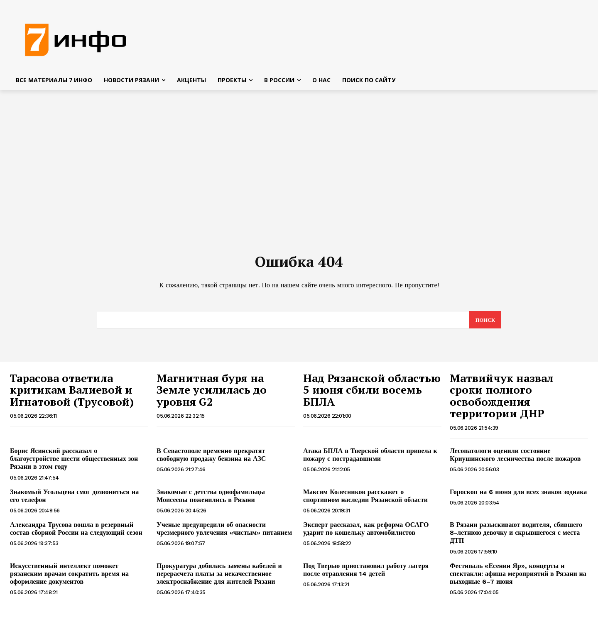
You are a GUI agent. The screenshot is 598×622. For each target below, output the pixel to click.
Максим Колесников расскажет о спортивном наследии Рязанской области (365, 499)
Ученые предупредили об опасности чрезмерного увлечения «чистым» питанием (224, 531)
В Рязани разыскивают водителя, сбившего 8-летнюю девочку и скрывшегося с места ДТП (516, 535)
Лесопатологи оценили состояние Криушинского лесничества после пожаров (515, 457)
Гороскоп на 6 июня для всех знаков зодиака (518, 495)
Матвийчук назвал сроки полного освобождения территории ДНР (502, 399)
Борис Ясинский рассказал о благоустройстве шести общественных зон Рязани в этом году (74, 461)
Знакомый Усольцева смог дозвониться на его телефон (74, 499)
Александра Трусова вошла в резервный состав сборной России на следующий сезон (76, 531)
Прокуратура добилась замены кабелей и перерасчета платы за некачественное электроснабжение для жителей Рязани (219, 576)
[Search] (484, 322)
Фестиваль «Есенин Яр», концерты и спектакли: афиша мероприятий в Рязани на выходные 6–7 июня (518, 576)
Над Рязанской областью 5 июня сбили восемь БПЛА (372, 392)
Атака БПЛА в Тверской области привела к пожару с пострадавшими (370, 457)
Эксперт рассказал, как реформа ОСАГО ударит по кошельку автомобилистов (366, 531)
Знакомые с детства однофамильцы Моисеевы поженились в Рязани (211, 499)
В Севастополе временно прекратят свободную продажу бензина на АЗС (211, 457)
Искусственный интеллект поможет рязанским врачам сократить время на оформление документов (69, 576)
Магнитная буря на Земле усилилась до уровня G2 (212, 392)
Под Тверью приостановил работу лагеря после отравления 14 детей (366, 572)
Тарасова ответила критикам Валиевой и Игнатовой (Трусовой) (72, 392)
